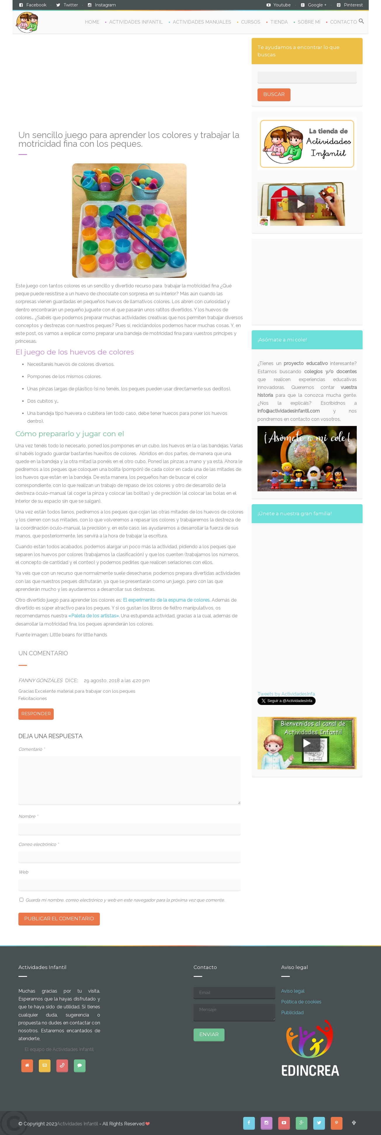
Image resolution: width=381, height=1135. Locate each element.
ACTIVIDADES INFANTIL (136, 22)
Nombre (28, 816)
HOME (92, 22)
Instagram (105, 5)
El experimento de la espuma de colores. (166, 600)
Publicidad (292, 1012)
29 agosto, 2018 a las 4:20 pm (117, 680)
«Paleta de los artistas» (93, 616)
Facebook (36, 5)
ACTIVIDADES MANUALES (202, 22)
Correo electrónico (38, 844)
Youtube (282, 5)
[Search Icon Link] (361, 21)
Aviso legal (293, 991)
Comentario (31, 749)
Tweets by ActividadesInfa (286, 694)
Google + (317, 5)
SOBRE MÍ (309, 22)
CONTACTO (343, 22)
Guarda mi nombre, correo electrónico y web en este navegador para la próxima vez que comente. (125, 900)
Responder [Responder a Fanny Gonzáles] (36, 713)
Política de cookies (301, 1002)
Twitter (71, 5)
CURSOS (250, 22)
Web (23, 872)
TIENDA (279, 22)
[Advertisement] (129, 84)
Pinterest (353, 5)
